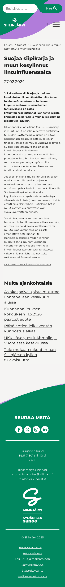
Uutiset (21, 44)
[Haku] (20, 8)
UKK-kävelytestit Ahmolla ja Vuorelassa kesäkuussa (30, 340)
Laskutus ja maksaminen (32, 559)
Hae (49, 8)
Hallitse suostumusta (32, 576)
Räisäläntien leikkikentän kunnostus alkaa (28, 328)
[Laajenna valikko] (56, 24)
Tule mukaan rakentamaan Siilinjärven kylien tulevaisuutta (30, 354)
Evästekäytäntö (33, 570)
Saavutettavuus (32, 564)
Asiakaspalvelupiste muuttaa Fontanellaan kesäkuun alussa (31, 297)
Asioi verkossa (32, 553)
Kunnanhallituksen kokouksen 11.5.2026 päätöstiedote (23, 314)
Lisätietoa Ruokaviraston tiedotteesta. (27, 264)
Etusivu (9, 44)
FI (46, 24)
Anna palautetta (30, 547)
